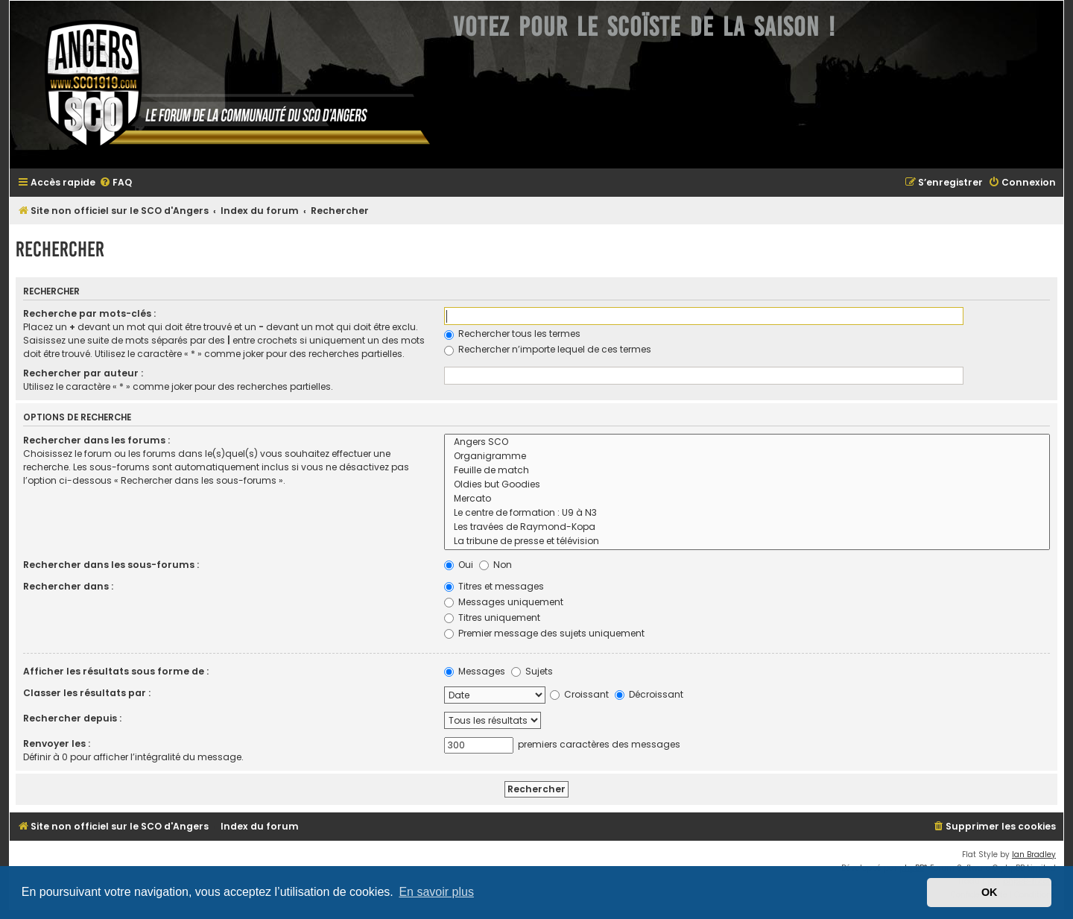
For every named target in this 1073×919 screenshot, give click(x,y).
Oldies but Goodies (747, 485)
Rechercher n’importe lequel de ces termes (547, 349)
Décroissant (649, 694)
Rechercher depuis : (72, 718)
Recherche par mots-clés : (89, 313)
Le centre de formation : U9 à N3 (747, 513)
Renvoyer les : (56, 743)
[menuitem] (115, 183)
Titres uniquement (492, 617)
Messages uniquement (503, 602)
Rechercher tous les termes (512, 333)
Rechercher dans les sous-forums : (111, 564)
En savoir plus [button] (436, 891)
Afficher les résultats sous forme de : (116, 671)
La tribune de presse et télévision (747, 541)
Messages (474, 671)
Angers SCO (747, 442)
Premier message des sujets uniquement (544, 633)
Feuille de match (747, 471)
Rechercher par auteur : (83, 373)
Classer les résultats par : (87, 692)
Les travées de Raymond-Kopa (747, 527)
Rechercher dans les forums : (96, 440)
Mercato (747, 499)
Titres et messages (494, 586)
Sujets (532, 671)
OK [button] (989, 892)
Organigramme (747, 456)
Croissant (579, 694)
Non (495, 564)
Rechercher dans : (68, 586)
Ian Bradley (1034, 854)
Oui (458, 564)
